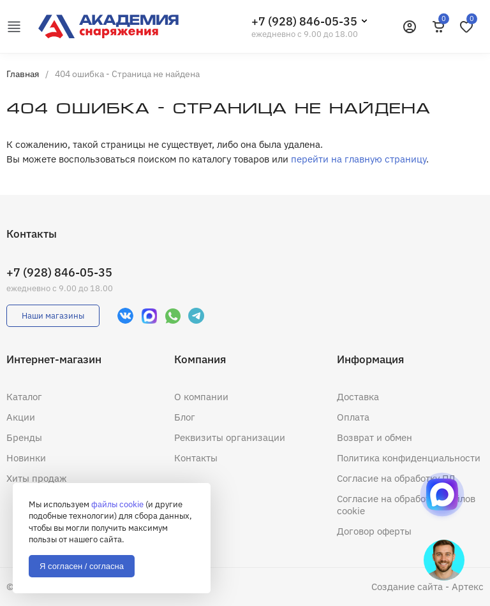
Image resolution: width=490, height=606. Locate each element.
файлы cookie (117, 504)
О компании (201, 397)
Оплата (353, 417)
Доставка (358, 397)
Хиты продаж (36, 478)
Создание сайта (407, 587)
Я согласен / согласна (82, 566)
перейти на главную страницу (358, 159)
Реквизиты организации (229, 437)
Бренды (24, 437)
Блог (184, 417)
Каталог (24, 397)
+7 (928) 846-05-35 (304, 21)
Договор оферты (374, 531)
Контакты (196, 458)
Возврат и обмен (374, 437)
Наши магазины (53, 315)
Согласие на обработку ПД (396, 478)
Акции (20, 417)
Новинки (26, 458)
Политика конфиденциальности (408, 458)
